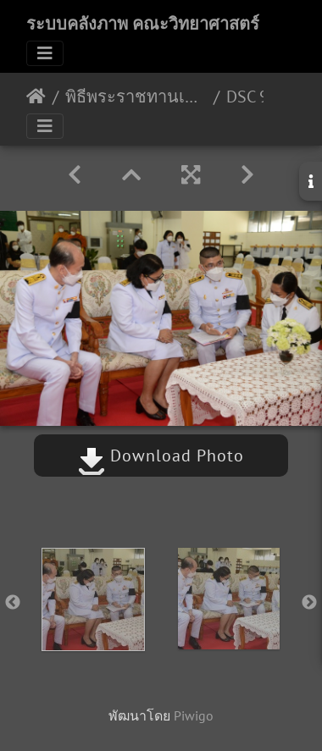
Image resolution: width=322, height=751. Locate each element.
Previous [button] (12, 602)
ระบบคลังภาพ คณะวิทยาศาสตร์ (142, 24)
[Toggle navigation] (45, 53)
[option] (93, 599)
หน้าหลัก (36, 96)
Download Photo (161, 456)
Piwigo (194, 715)
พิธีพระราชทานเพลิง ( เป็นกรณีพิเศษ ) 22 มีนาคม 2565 (136, 97)
